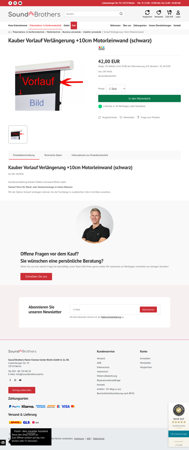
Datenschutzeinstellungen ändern (26, 434)
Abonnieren (148, 309)
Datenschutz (103, 367)
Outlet (66, 25)
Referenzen (115, 25)
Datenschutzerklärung (111, 317)
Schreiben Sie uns (36, 276)
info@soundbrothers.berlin (29, 374)
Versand (101, 358)
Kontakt (177, 25)
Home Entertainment (17, 25)
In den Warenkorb (139, 98)
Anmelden (145, 358)
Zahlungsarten (140, 25)
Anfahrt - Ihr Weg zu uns (109, 389)
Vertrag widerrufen (21, 390)
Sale (74, 25)
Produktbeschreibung (24, 155)
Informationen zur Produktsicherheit (90, 155)
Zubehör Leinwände (92, 32)
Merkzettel (145, 362)
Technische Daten (53, 155)
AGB (99, 362)
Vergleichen (146, 367)
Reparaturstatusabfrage (108, 380)
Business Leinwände (71, 32)
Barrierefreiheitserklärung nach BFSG (115, 393)
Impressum (102, 371)
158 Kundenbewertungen (179, 434)
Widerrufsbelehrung (107, 375)
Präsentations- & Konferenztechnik (45, 25)
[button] (178, 14)
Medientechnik (53, 32)
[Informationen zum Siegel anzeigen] (179, 442)
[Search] (94, 14)
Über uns (127, 25)
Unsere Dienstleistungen (160, 25)
